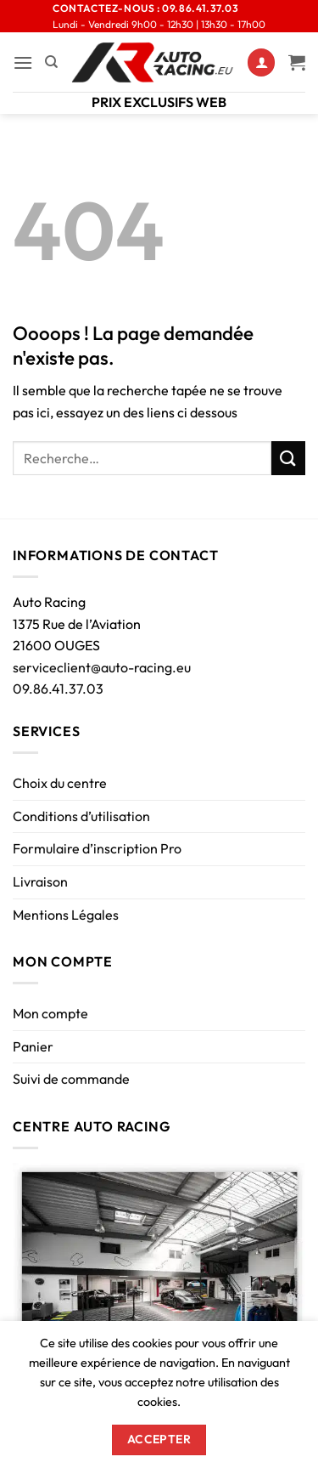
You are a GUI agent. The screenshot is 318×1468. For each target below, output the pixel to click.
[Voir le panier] (296, 62)
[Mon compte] (261, 62)
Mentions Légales (66, 914)
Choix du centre (60, 782)
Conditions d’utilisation (81, 816)
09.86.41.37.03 (58, 688)
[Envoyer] (288, 457)
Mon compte (50, 1013)
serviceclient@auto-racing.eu (102, 667)
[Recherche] (51, 62)
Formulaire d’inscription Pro (97, 848)
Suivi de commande (71, 1078)
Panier (33, 1046)
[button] (23, 62)
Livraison (40, 881)
